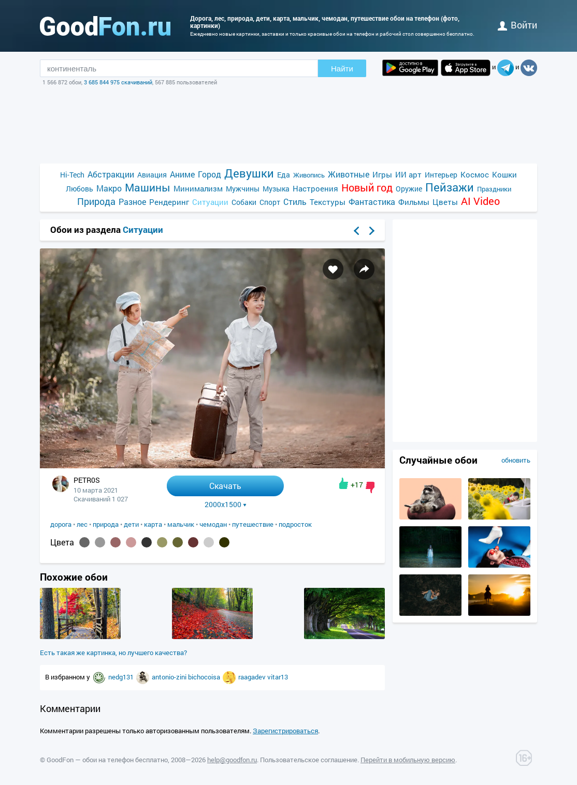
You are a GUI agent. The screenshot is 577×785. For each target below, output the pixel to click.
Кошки (504, 174)
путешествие (252, 524)
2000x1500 (226, 504)
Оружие (409, 189)
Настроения (315, 188)
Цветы (445, 202)
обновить (515, 460)
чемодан (213, 524)
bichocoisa (205, 677)
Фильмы (413, 202)
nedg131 (121, 677)
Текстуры (327, 202)
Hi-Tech (72, 175)
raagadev (252, 677)
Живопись (309, 175)
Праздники (494, 189)
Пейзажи (449, 187)
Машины (147, 188)
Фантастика (372, 201)
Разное (132, 201)
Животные (348, 174)
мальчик (180, 524)
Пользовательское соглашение (308, 759)
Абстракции (111, 174)
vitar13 (277, 677)
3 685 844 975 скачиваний (118, 82)
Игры (382, 174)
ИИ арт (408, 174)
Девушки (249, 173)
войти (517, 25)
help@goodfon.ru (232, 759)
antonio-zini (170, 677)
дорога (60, 524)
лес (82, 524)
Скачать (225, 485)
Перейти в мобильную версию (407, 759)
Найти (342, 68)
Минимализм (198, 188)
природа (106, 524)
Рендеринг (169, 202)
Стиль (295, 201)
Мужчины (242, 189)
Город (209, 174)
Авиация (152, 175)
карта (153, 524)
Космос (474, 174)
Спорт (269, 202)
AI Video (480, 201)
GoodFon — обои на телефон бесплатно (107, 759)
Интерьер (441, 175)
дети (131, 524)
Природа (96, 202)
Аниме (182, 174)
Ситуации (210, 202)
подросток (295, 524)
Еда (283, 175)
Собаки (244, 202)
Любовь (79, 189)
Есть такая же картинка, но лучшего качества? (113, 652)
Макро (109, 188)
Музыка (276, 189)
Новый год (367, 188)
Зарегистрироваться (285, 730)
